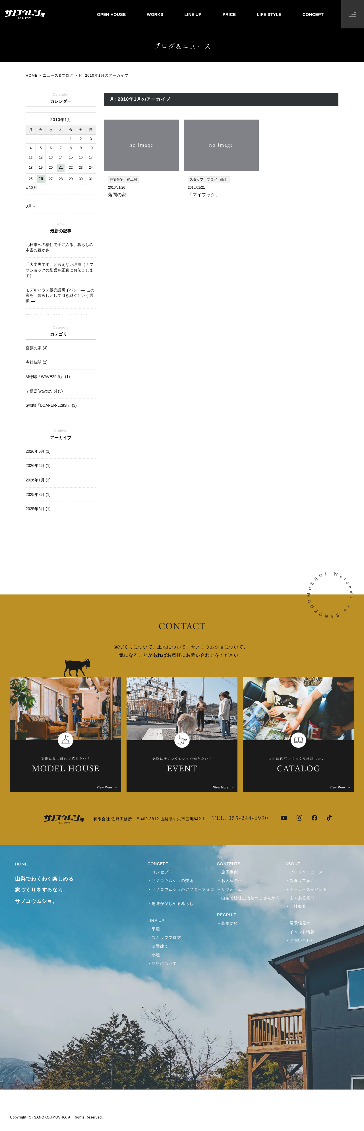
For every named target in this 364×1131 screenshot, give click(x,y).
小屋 (156, 955)
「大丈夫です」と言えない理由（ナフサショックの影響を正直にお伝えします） (59, 270)
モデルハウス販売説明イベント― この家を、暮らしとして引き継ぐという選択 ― (60, 295)
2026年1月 (38, 480)
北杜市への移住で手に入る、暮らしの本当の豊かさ (59, 247)
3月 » (30, 206)
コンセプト (162, 872)
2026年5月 (38, 451)
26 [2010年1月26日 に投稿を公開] (41, 178)
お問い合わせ (302, 940)
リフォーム (231, 889)
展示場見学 (300, 923)
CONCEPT (313, 14)
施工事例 (229, 872)
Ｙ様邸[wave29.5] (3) (44, 391)
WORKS (155, 14)
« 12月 (31, 187)
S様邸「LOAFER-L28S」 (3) (51, 405)
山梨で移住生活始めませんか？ (250, 898)
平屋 (156, 929)
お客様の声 (231, 880)
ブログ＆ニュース (306, 872)
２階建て (160, 946)
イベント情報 (302, 932)
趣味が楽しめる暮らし (172, 903)
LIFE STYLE (269, 14)
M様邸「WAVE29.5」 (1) (48, 376)
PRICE (229, 14)
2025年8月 (38, 494)
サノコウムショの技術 (172, 880)
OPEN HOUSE (111, 14)
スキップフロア (166, 937)
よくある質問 (302, 898)
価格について (164, 963)
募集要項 (229, 923)
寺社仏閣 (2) (36, 362)
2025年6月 (38, 508)
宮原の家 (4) (36, 348)
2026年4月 (38, 465)
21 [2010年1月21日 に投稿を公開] (61, 167)
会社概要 (297, 906)
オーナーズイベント (308, 889)
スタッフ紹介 (302, 880)
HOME (51, 884)
